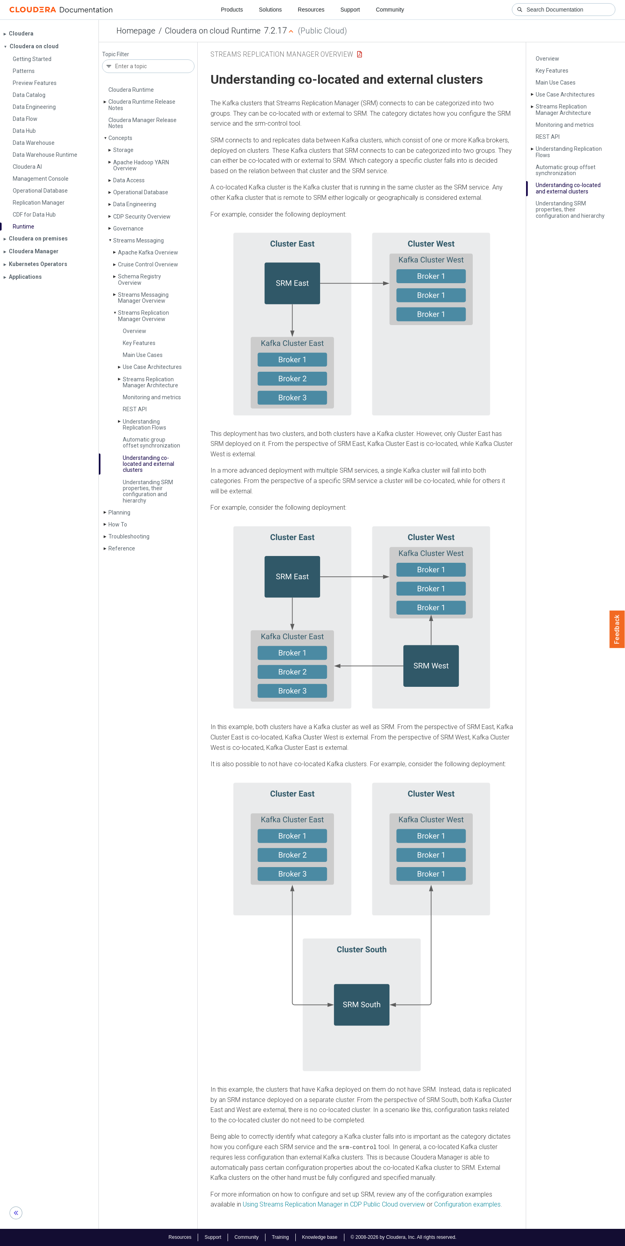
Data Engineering (134, 204)
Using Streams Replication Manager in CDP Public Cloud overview (334, 1204)
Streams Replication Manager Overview (143, 316)
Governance (128, 228)
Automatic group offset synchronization (151, 442)
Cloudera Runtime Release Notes (141, 105)
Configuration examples (467, 1204)
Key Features (139, 343)
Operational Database (140, 192)
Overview (134, 331)
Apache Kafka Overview (148, 252)
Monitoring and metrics (152, 397)
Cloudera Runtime (131, 90)
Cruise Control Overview (148, 264)
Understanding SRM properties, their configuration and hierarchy (148, 491)
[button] (361, 324)
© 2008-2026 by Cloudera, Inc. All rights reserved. (404, 1237)
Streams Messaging (138, 240)
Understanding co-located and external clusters (148, 464)
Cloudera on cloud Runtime (213, 30)
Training (280, 1237)
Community (390, 9)
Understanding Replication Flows (144, 424)
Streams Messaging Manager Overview (143, 298)
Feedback (617, 629)
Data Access (129, 180)
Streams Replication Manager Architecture (150, 382)
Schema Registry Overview (139, 279)
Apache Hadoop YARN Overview (141, 165)
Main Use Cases (143, 355)
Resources (311, 9)
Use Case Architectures (152, 367)
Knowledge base (320, 1237)
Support (350, 9)
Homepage (135, 30)
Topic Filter (115, 54)
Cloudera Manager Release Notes (142, 123)
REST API (135, 409)
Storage (123, 150)
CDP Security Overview (142, 216)
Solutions (270, 9)
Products (232, 9)
